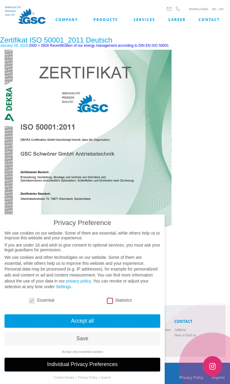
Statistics (119, 304)
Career (177, 19)
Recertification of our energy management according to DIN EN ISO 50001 (109, 45)
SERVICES (144, 19)
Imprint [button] (106, 381)
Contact (209, 19)
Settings (63, 290)
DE (214, 9)
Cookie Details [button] (64, 381)
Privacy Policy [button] (88, 381)
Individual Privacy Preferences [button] (82, 368)
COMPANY (66, 19)
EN (222, 9)
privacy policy (78, 284)
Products (105, 19)
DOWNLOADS (198, 9)
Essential (41, 304)
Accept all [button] (82, 325)
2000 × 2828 (39, 45)
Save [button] (82, 342)
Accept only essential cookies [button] (82, 355)
